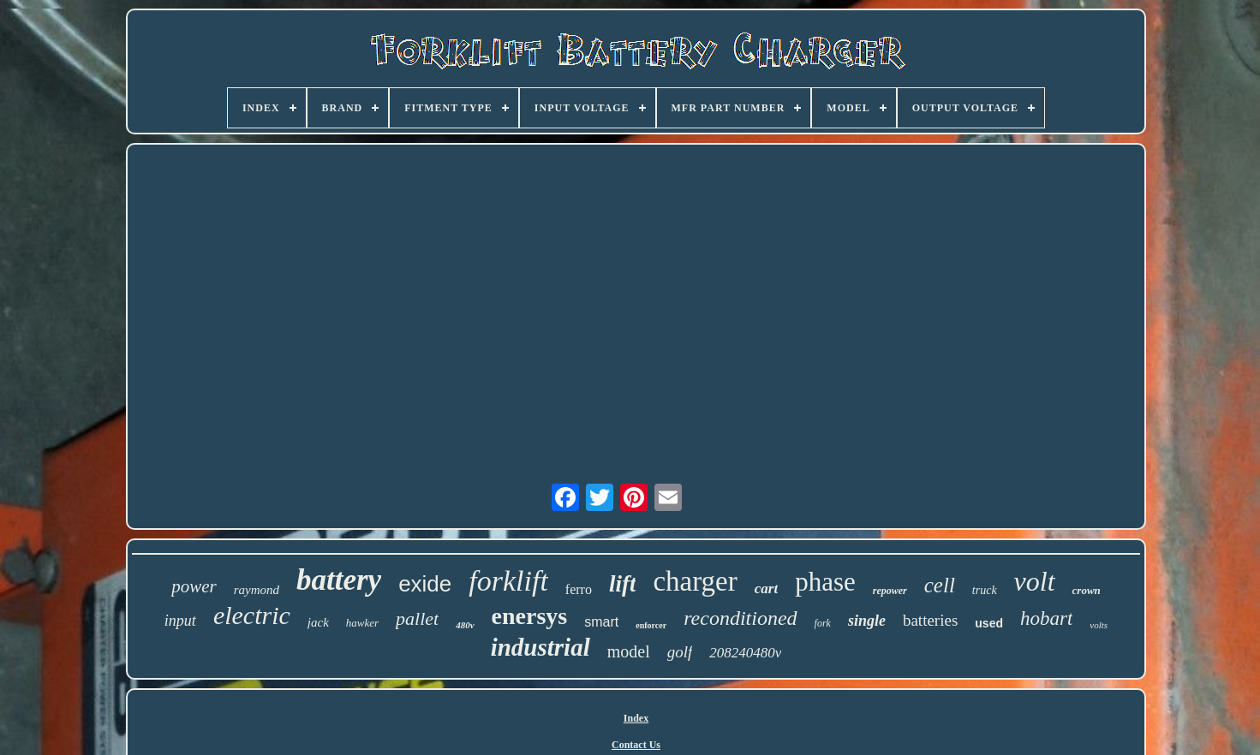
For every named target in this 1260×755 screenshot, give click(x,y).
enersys (530, 616)
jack (318, 622)
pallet (417, 618)
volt (1034, 581)
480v (465, 625)
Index (636, 718)
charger (695, 581)
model (628, 651)
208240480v (745, 653)
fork (823, 623)
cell (939, 585)
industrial (540, 647)
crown (1086, 590)
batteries (930, 620)
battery (338, 580)
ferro (578, 589)
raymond (256, 590)
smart (601, 622)
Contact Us (636, 745)
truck (984, 590)
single (867, 620)
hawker (362, 622)
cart (766, 588)
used (989, 623)
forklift (508, 581)
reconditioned (740, 618)
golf (680, 652)
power (194, 586)
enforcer (651, 625)
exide (424, 584)
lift (622, 584)
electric (251, 615)
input (180, 620)
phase (825, 582)
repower (890, 591)
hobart (1046, 618)
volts (1099, 625)
